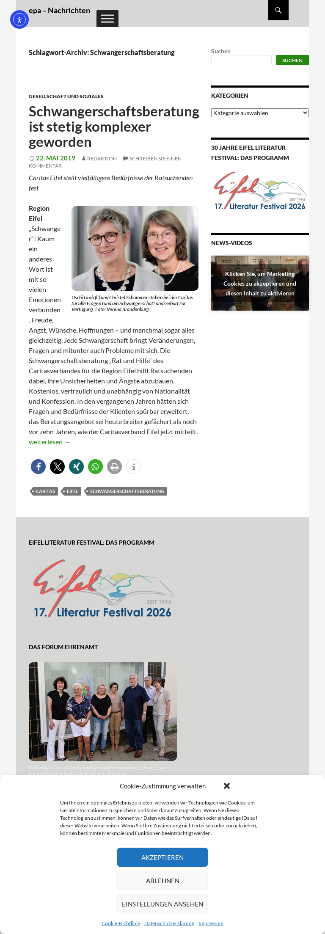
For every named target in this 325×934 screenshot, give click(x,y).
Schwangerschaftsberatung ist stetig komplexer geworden (114, 126)
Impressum (210, 923)
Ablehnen (162, 880)
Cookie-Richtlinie (121, 923)
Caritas (45, 491)
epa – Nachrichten (59, 10)
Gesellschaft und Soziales (66, 96)
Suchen (221, 51)
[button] (227, 786)
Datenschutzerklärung (169, 923)
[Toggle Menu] (107, 18)
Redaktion (102, 158)
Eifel (72, 491)
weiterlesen (50, 442)
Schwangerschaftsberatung (127, 491)
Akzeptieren (162, 857)
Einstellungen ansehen (162, 904)
